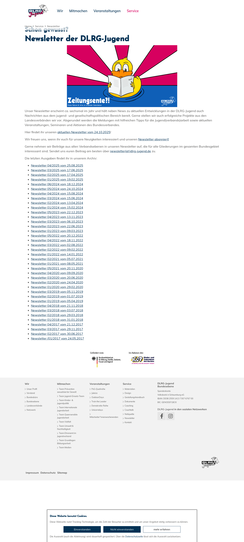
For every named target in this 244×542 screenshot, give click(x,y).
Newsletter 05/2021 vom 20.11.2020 (57, 330)
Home (28, 26)
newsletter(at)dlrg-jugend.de (131, 213)
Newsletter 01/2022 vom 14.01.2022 (57, 316)
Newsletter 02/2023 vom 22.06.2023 (57, 288)
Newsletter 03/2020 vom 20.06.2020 (57, 339)
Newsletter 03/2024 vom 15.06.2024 (57, 260)
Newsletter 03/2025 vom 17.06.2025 (57, 232)
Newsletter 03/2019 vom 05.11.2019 (57, 353)
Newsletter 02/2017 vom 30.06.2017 (57, 395)
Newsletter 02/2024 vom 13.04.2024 (57, 264)
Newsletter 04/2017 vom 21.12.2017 (57, 386)
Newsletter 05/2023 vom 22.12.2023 (57, 274)
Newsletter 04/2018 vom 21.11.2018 (57, 367)
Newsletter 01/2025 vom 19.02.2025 (57, 241)
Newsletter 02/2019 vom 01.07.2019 (57, 358)
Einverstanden (82, 529)
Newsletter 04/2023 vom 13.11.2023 (57, 278)
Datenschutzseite (134, 536)
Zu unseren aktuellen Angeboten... (57, 72)
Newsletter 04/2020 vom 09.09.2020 (57, 334)
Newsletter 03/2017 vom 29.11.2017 (57, 391)
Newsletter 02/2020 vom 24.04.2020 (57, 344)
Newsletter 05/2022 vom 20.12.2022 (57, 297)
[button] (24, 56)
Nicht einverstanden (122, 529)
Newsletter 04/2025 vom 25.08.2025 (57, 227)
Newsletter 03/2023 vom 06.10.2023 (57, 283)
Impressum (32, 534)
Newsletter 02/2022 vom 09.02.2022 (57, 311)
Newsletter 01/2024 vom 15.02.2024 (57, 269)
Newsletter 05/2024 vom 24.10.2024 (57, 250)
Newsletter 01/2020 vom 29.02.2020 (57, 348)
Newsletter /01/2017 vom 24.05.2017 (58, 400)
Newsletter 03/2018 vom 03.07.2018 (57, 372)
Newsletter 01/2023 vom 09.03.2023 (57, 292)
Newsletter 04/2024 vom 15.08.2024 (57, 255)
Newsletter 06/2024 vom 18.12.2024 (57, 246)
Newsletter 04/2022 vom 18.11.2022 (57, 302)
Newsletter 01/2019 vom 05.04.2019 (57, 363)
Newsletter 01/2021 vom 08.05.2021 (57, 325)
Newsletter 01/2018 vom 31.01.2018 (57, 381)
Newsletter (53, 26)
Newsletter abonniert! (153, 201)
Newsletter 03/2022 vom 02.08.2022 (57, 306)
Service (39, 26)
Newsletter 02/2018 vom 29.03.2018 (57, 377)
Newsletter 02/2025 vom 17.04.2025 (57, 236)
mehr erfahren (162, 529)
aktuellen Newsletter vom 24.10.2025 (84, 194)
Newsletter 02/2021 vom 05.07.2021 (57, 320)
